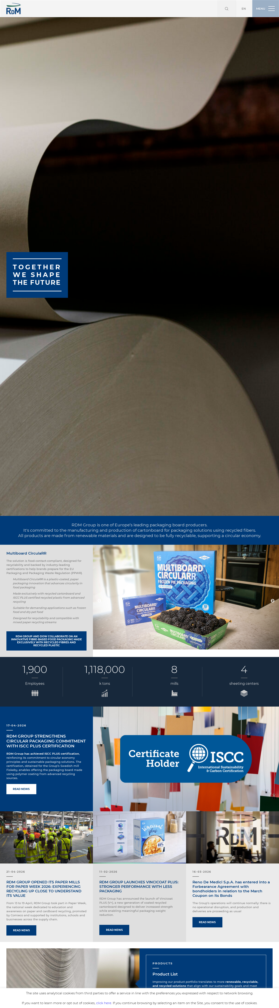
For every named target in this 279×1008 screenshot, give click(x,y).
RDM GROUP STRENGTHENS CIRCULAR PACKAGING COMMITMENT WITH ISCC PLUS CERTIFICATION (46, 724)
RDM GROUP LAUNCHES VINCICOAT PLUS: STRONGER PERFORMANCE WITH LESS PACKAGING (138, 869)
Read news (21, 771)
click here (103, 1003)
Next (272, 584)
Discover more (167, 983)
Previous (99, 584)
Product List (165, 957)
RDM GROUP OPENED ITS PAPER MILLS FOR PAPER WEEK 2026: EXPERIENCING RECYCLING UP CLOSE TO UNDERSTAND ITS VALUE (43, 872)
